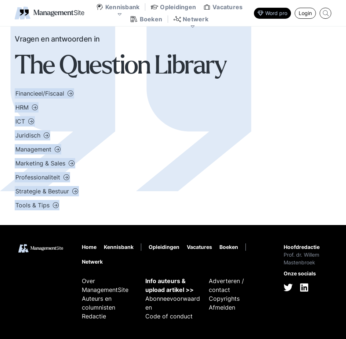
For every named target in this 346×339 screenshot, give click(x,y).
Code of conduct (169, 316)
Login (305, 13)
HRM (22, 107)
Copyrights (224, 298)
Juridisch (28, 135)
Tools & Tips (33, 205)
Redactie (94, 316)
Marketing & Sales (41, 163)
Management (34, 149)
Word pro (272, 13)
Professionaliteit (38, 177)
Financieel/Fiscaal (40, 93)
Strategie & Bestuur (43, 191)
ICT (21, 121)
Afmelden (222, 307)
